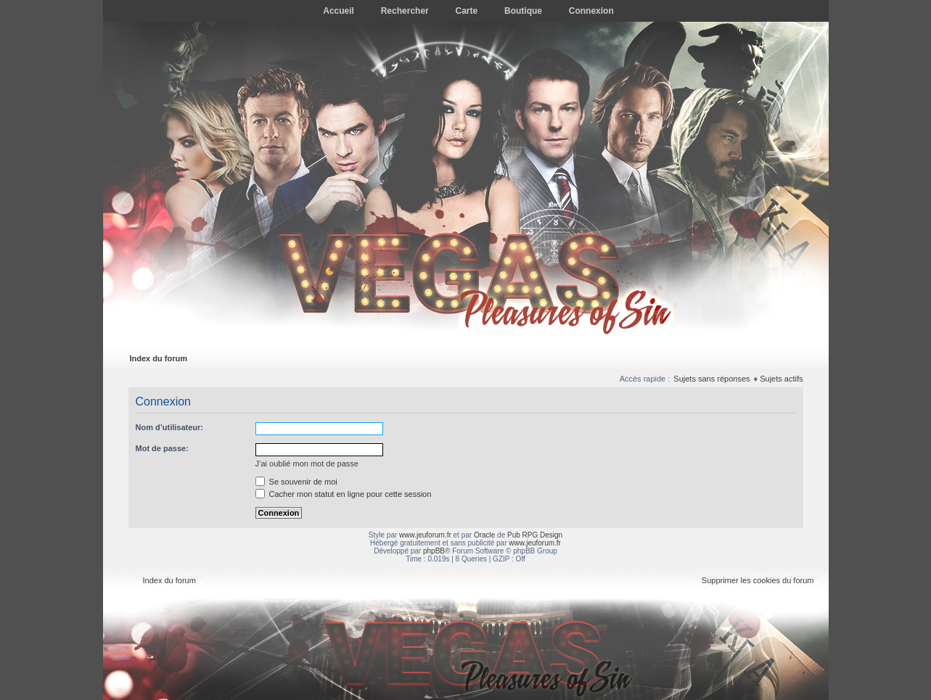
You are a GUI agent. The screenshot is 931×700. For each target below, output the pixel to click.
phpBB (434, 551)
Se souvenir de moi (296, 481)
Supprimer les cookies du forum (758, 580)
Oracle (484, 535)
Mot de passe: (162, 448)
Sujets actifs (781, 378)
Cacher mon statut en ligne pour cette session (343, 494)
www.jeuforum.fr (425, 535)
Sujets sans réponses (711, 378)
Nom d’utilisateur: (170, 427)
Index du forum (158, 358)
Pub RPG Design (534, 535)
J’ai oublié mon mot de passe (306, 463)
